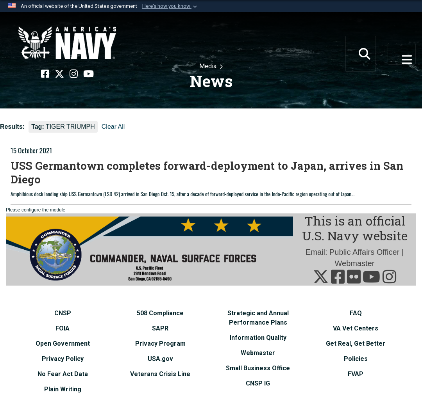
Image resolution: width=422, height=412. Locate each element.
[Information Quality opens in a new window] (258, 337)
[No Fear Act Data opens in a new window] (63, 374)
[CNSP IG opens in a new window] (258, 383)
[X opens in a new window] (59, 74)
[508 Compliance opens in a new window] (160, 313)
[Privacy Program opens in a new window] (160, 343)
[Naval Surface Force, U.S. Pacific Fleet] (67, 43)
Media (208, 66)
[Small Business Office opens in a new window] (258, 368)
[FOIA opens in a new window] (62, 328)
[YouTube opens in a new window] (88, 74)
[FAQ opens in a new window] (356, 313)
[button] (170, 6)
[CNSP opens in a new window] (62, 313)
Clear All (113, 126)
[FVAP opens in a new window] (355, 374)
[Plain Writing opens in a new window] (62, 389)
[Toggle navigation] (402, 54)
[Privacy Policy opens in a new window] (63, 358)
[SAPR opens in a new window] (160, 328)
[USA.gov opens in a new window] (160, 358)
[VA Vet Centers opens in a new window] (355, 328)
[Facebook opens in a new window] (45, 74)
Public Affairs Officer (364, 252)
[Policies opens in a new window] (356, 358)
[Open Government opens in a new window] (63, 343)
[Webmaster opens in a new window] (258, 353)
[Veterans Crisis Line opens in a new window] (160, 374)
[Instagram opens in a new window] (74, 74)
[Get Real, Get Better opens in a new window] (355, 343)
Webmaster (355, 263)
